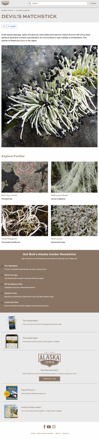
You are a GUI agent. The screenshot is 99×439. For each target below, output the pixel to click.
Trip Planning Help (49, 370)
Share (12, 26)
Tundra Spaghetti (9, 239)
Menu (93, 3)
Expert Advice (7, 10)
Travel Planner (28, 390)
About (57, 433)
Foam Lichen (56, 239)
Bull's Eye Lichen (9, 195)
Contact (65, 433)
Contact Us (49, 379)
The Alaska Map (30, 321)
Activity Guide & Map (31, 407)
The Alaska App (30, 338)
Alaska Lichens (22, 10)
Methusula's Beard (59, 195)
